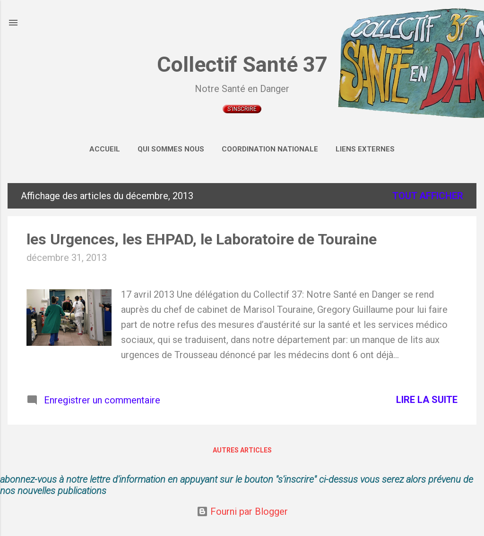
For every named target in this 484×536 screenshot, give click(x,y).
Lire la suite (427, 399)
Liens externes (365, 149)
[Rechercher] (470, 25)
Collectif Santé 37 (242, 64)
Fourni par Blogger (242, 511)
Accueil (104, 149)
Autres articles (242, 450)
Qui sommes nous (171, 149)
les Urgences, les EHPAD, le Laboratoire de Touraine (201, 239)
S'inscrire (242, 109)
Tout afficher (427, 195)
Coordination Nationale (270, 149)
